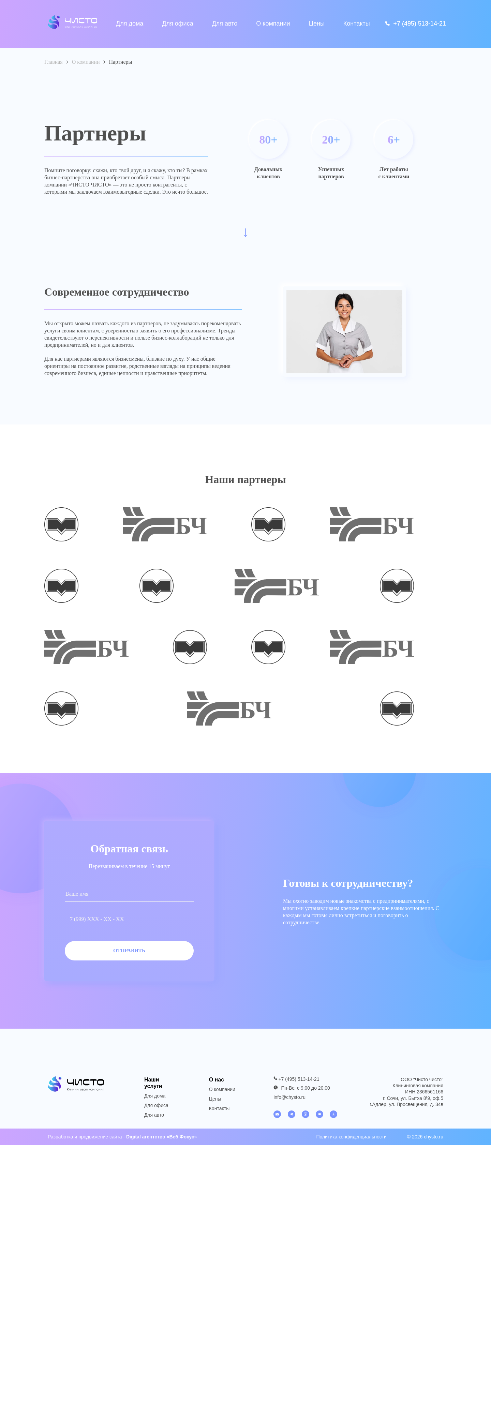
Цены (317, 23)
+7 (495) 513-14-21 (298, 1082)
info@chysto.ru (289, 1100)
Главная (53, 62)
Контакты (356, 23)
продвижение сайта (100, 1140)
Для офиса (177, 23)
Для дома (129, 23)
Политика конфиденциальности (351, 1140)
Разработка (60, 1140)
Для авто (225, 23)
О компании (273, 23)
